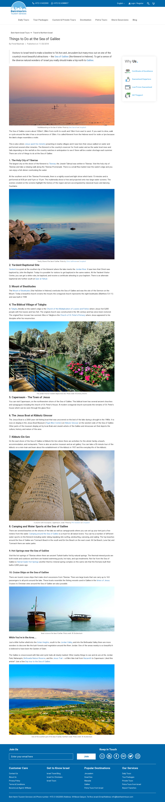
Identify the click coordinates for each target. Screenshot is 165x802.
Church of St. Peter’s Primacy (72, 315)
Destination (85, 20)
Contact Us (13, 773)
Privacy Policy (14, 781)
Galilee (90, 60)
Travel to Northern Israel (43, 33)
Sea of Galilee (61, 56)
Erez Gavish (73, 127)
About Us (12, 777)
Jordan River (81, 269)
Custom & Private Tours (64, 20)
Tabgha (14, 309)
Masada (87, 781)
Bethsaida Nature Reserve (35, 658)
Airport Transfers (129, 788)
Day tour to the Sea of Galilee (37, 661)
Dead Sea (88, 777)
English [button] (121, 3)
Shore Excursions (120, 20)
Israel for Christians (55, 777)
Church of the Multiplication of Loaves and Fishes (68, 309)
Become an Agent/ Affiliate (20, 788)
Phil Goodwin (76, 523)
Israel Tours (51, 781)
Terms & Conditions (17, 784)
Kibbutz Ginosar (71, 423)
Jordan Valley (66, 642)
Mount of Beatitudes (21, 291)
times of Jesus (103, 580)
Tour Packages (40, 20)
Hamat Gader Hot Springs (28, 562)
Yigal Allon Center (53, 423)
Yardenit (12, 269)
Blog (135, 20)
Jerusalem (88, 773)
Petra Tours (101, 20)
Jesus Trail (58, 658)
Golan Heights (43, 642)
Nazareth (87, 658)
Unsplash (82, 127)
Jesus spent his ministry (35, 144)
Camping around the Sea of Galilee (44, 534)
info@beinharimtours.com (122, 797)
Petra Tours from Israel (93, 788)
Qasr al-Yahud (41, 279)
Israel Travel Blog (54, 773)
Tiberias (52, 164)
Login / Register (136, 3)
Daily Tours (23, 20)
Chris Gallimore (71, 261)
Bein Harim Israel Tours (20, 33)
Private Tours (127, 781)
